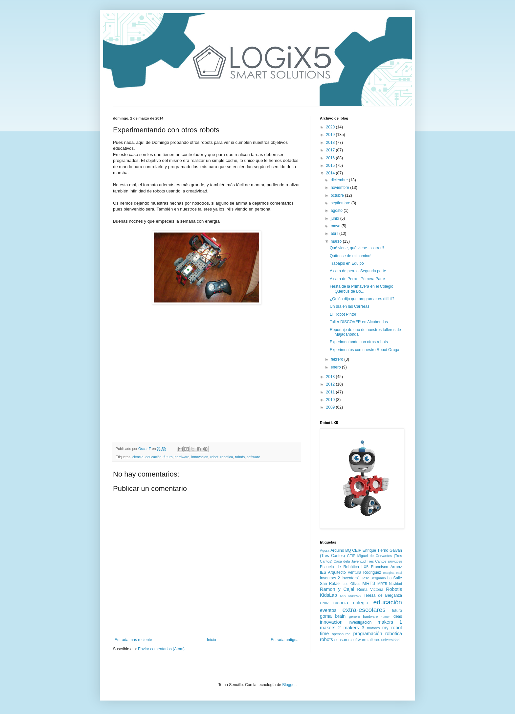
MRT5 (382, 584)
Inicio (211, 639)
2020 (331, 127)
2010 (331, 399)
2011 (331, 392)
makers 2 (330, 627)
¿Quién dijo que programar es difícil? (362, 299)
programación (367, 633)
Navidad (395, 584)
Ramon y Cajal (337, 589)
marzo (337, 241)
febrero (337, 359)
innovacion (200, 457)
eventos (328, 610)
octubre (338, 195)
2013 (331, 376)
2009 (331, 407)
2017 (331, 150)
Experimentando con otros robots (359, 342)
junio (335, 218)
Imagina (388, 572)
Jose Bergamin (374, 578)
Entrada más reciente (133, 639)
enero (336, 367)
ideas (397, 616)
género (354, 616)
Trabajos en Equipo (347, 263)
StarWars (354, 595)
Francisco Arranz (386, 567)
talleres (374, 639)
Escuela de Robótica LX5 (344, 567)
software (253, 457)
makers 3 (354, 627)
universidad (390, 640)
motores (373, 628)
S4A (343, 595)
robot (214, 457)
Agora (324, 550)
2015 (331, 165)
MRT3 (368, 583)
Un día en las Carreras (349, 306)
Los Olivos (351, 584)
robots (240, 457)
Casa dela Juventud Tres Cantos (360, 561)
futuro (168, 457)
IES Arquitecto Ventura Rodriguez (350, 572)
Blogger (289, 684)
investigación (360, 622)
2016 (331, 158)
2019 (331, 134)
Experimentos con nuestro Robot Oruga (364, 349)
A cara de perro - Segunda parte (358, 271)
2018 (331, 142)
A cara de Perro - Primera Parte (357, 279)
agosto (337, 210)
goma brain (333, 616)
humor (385, 616)
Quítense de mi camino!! (351, 256)
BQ (348, 550)
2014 (331, 173)
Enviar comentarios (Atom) (161, 649)
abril (335, 233)
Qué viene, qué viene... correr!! (357, 248)
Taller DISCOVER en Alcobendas (359, 322)
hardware (181, 457)
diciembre (340, 180)
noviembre (340, 187)
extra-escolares (364, 609)
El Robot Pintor (343, 314)
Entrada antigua (285, 639)
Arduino (337, 550)
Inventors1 (351, 578)
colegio (360, 602)
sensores (342, 639)
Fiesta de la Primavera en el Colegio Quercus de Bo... (361, 288)
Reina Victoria (370, 589)
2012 (331, 384)
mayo (336, 226)
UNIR (324, 603)
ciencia (138, 457)
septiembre (341, 203)
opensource (341, 634)
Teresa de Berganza (383, 595)
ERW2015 (395, 561)
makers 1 (390, 622)
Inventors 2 (330, 578)
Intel (399, 572)
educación (154, 457)
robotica (226, 457)
